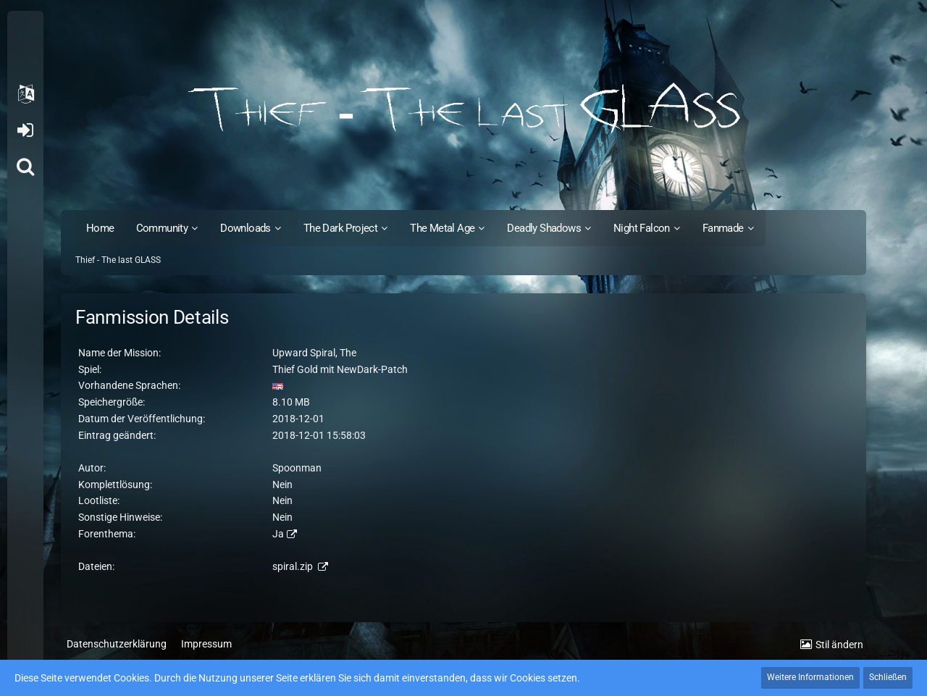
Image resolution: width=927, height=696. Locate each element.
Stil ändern (839, 644)
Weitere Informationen (810, 677)
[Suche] (25, 166)
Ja (278, 534)
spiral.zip (293, 566)
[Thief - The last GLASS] (463, 108)
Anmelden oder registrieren (25, 130)
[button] (25, 94)
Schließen (888, 677)
